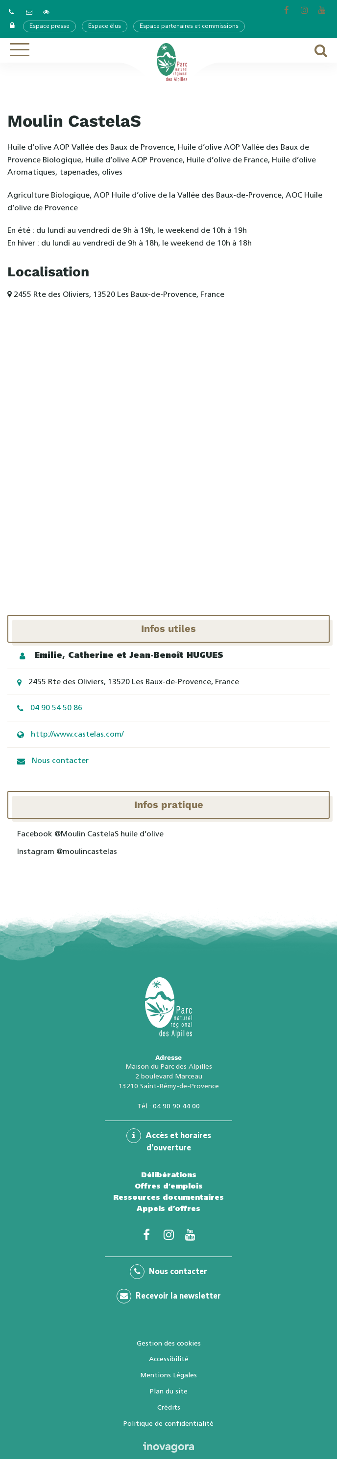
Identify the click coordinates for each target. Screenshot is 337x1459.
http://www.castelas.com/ (77, 734)
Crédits (168, 1407)
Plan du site (169, 1391)
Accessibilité (169, 1359)
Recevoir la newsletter (169, 1296)
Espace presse (49, 26)
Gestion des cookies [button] (169, 1343)
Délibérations (168, 1175)
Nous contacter (60, 760)
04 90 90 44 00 (176, 1106)
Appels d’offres (168, 1208)
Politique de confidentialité (168, 1423)
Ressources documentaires (168, 1197)
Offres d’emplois (169, 1186)
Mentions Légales (168, 1375)
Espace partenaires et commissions (189, 26)
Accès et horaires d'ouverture (168, 1140)
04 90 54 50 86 (56, 707)
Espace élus (104, 26)
